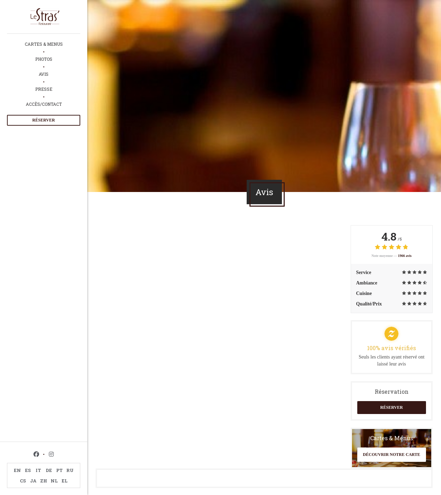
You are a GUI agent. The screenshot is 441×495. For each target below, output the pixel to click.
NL (54, 481)
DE (49, 470)
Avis (43, 74)
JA (33, 481)
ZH (43, 481)
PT (59, 470)
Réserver (43, 120)
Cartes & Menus (44, 44)
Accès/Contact (44, 104)
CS (23, 481)
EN (17, 470)
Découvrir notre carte (391, 454)
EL (65, 481)
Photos (43, 59)
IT (38, 470)
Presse (43, 89)
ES (28, 470)
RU (70, 470)
